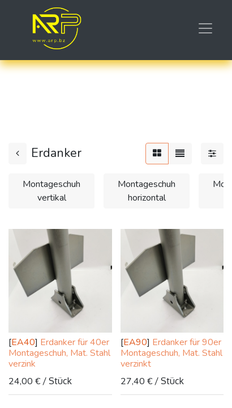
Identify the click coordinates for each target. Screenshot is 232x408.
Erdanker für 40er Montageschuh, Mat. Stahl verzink (59, 353)
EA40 (23, 342)
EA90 (135, 342)
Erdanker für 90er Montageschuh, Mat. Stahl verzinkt (171, 353)
